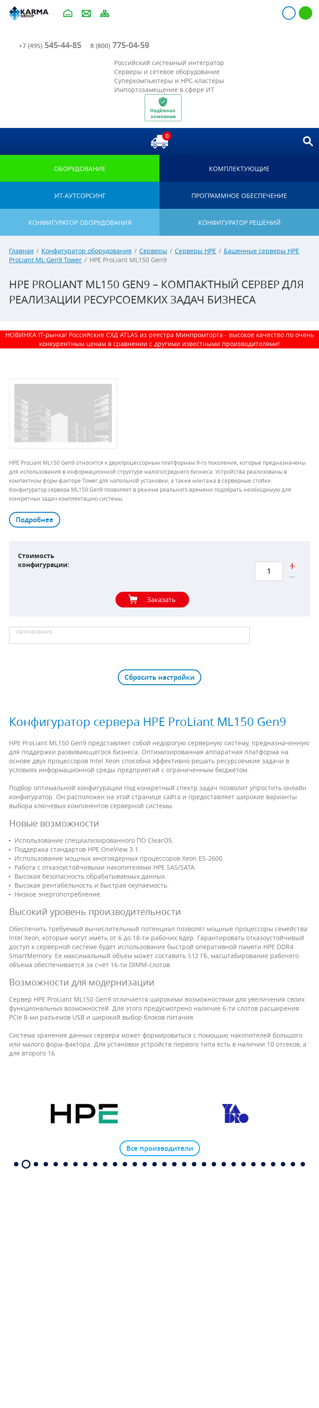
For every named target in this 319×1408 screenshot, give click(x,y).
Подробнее (34, 519)
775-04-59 (119, 45)
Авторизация (289, 13)
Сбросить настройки (159, 677)
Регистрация (305, 13)
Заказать (161, 599)
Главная (21, 250)
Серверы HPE (195, 250)
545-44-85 (50, 45)
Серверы (153, 250)
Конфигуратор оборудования (86, 250)
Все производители (159, 1148)
